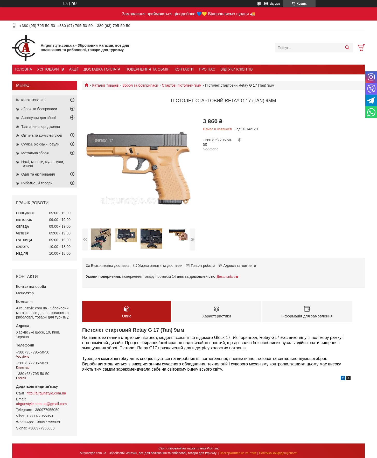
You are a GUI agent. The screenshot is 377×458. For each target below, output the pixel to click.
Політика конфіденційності (278, 453)
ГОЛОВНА (23, 69)
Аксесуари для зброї (38, 118)
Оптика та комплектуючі (41, 135)
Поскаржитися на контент (238, 453)
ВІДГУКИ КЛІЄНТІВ (236, 69)
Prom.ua (213, 448)
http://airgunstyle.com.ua (46, 393)
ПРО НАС (207, 69)
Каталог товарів (105, 85)
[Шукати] (347, 47)
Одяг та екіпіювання (38, 174)
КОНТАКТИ (184, 69)
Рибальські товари (36, 183)
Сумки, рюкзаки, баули (40, 144)
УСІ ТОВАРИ (48, 69)
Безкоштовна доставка (110, 265)
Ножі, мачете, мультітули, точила (42, 164)
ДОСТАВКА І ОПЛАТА (101, 69)
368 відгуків (271, 3)
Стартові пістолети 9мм (181, 85)
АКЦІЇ (74, 69)
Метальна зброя (35, 153)
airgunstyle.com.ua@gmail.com (41, 404)
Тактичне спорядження (40, 126)
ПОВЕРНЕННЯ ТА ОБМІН (147, 69)
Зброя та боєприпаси (140, 85)
